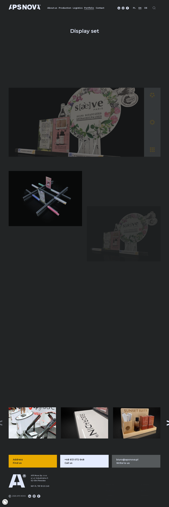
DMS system (110, 494)
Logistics (78, 8)
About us (52, 8)
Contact (100, 8)
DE (145, 8)
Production (65, 8)
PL (134, 8)
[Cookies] (5, 502)
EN (139, 8)
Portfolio (89, 8)
